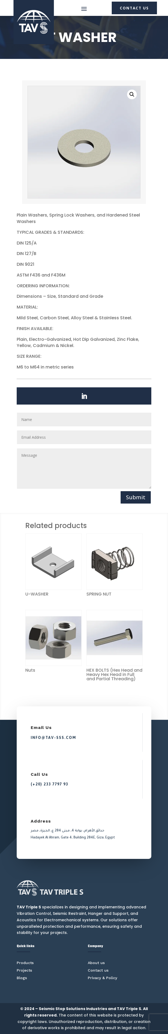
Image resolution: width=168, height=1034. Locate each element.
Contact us (98, 970)
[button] (132, 94)
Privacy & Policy (102, 978)
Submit (135, 497)
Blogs (22, 978)
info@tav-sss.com (53, 737)
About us (96, 963)
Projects (24, 970)
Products (25, 963)
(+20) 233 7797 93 (49, 784)
